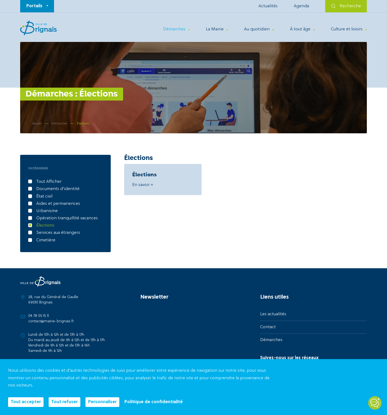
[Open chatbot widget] (375, 403)
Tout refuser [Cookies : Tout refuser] (64, 402)
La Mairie (215, 29)
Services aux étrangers (58, 232)
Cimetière (45, 240)
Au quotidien (257, 29)
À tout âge (300, 29)
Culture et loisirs (347, 29)
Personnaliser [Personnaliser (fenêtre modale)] (102, 402)
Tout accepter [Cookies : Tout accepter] (26, 402)
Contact (268, 327)
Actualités (268, 6)
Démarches (174, 29)
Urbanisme (47, 211)
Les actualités (273, 314)
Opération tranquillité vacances (67, 218)
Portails (34, 6)
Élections (45, 225)
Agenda (301, 6)
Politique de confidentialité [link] (153, 402)
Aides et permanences (58, 203)
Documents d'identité (58, 189)
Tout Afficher (49, 181)
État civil (44, 196)
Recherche (346, 6)
